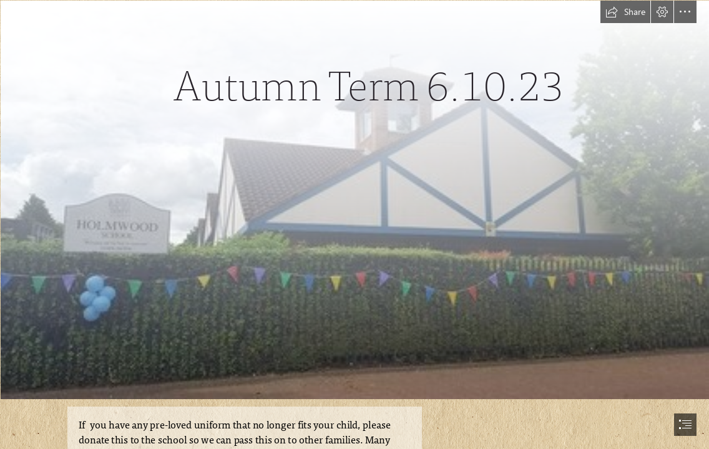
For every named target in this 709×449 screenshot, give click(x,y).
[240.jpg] (354, 199)
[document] (354, 224)
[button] (625, 12)
